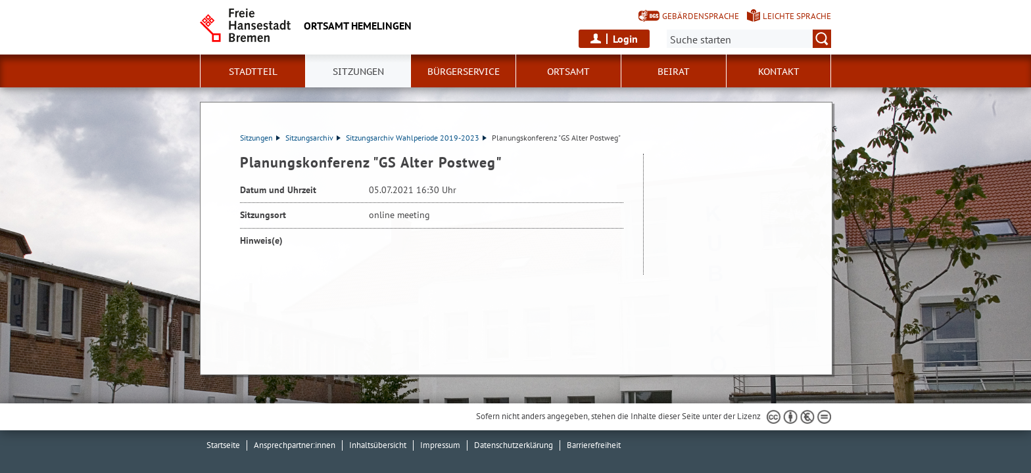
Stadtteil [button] (253, 72)
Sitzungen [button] (358, 72)
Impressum (440, 445)
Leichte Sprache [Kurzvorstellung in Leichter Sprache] (797, 16)
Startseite (223, 445)
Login (625, 38)
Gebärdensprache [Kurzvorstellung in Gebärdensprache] (700, 16)
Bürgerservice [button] (463, 72)
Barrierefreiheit (594, 445)
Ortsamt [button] (568, 72)
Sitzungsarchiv (313, 138)
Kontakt (779, 72)
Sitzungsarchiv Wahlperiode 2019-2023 (416, 138)
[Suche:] (749, 39)
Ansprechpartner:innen (294, 445)
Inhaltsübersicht (377, 445)
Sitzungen (260, 138)
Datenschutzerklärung (513, 445)
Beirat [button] (674, 72)
